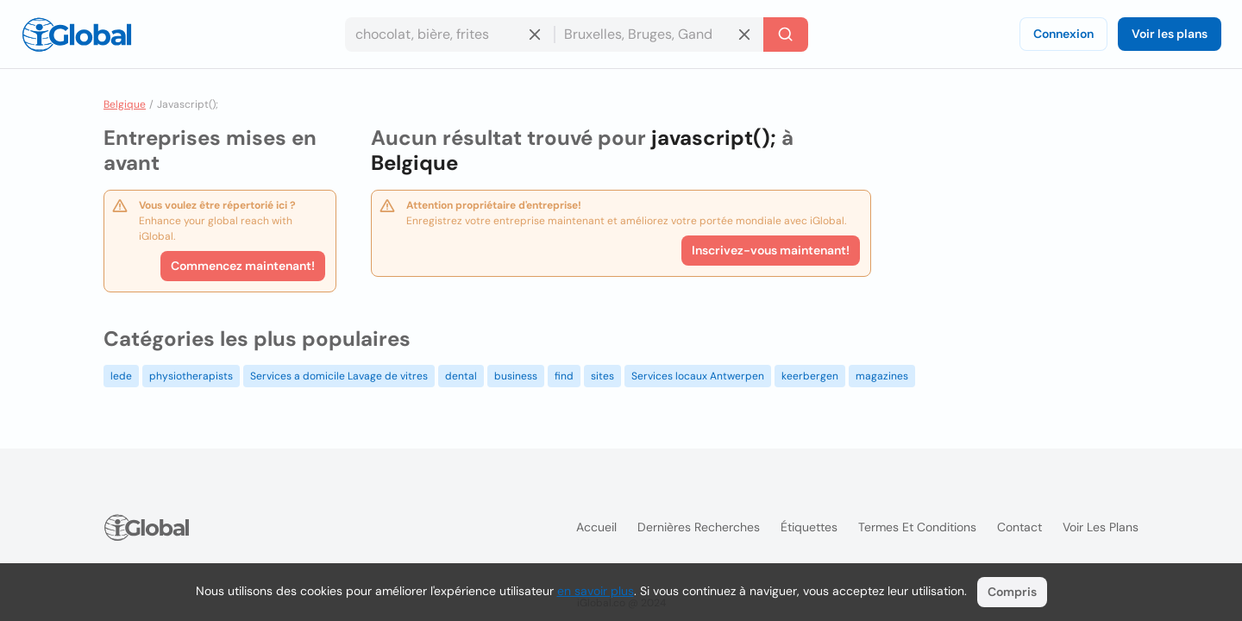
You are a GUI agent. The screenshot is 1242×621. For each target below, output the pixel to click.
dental (461, 376)
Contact (1019, 527)
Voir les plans (1170, 33)
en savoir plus (595, 591)
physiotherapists (191, 376)
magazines (882, 376)
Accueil (596, 527)
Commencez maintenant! (243, 265)
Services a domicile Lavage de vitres (339, 376)
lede (121, 376)
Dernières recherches (698, 527)
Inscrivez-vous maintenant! (771, 250)
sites (602, 376)
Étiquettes (809, 527)
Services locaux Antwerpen (697, 376)
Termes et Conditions (917, 527)
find (564, 376)
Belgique (125, 104)
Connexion (1063, 33)
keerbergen (809, 376)
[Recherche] (785, 34)
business (515, 376)
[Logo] (77, 34)
